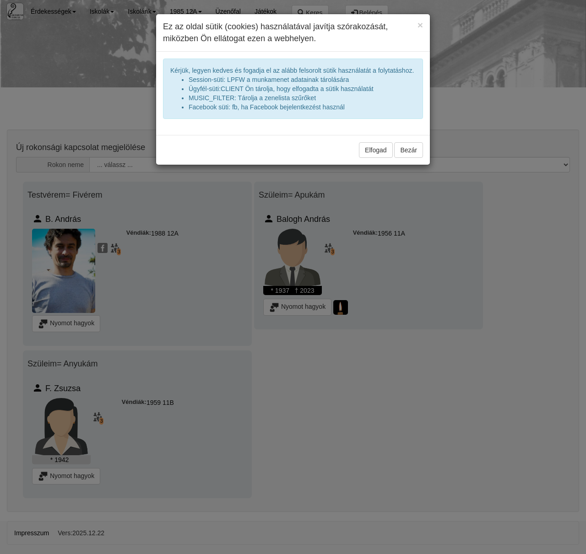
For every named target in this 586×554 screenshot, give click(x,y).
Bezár (408, 150)
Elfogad (375, 150)
